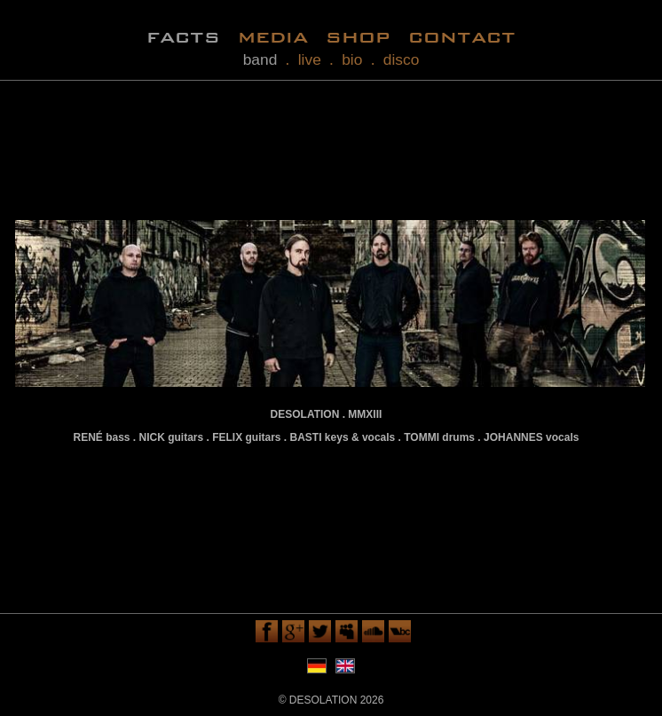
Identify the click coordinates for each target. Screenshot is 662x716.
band (260, 59)
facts (183, 36)
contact (462, 36)
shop (358, 36)
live (309, 59)
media (273, 36)
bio (352, 59)
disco (401, 59)
